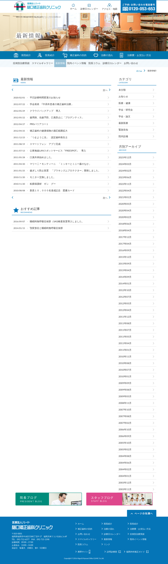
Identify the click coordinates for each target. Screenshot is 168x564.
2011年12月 (125, 316)
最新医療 (123, 123)
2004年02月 (125, 469)
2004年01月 (125, 475)
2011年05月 (125, 336)
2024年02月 (125, 170)
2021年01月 (125, 197)
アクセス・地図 (109, 6)
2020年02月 (125, 217)
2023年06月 (125, 177)
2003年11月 (125, 489)
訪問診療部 (112, 551)
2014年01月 (125, 283)
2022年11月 (125, 183)
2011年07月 (125, 329)
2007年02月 (125, 422)
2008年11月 (125, 402)
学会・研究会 (127, 109)
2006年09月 (125, 436)
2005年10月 (125, 442)
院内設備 (123, 136)
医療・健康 (124, 103)
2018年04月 (125, 230)
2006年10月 (125, 429)
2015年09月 (125, 263)
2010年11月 (125, 356)
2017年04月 (125, 243)
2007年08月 (125, 416)
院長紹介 (50, 55)
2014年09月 (125, 276)
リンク (107, 544)
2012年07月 (125, 296)
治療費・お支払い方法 (139, 55)
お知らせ (123, 96)
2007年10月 (125, 409)
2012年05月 (125, 303)
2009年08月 (125, 389)
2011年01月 (125, 349)
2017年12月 (125, 237)
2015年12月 (125, 256)
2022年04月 (125, 190)
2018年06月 (125, 223)
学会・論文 (124, 116)
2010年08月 (125, 363)
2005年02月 (125, 449)
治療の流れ (107, 55)
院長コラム (94, 63)
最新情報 (60, 63)
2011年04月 (125, 343)
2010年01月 (125, 376)
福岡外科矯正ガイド (135, 551)
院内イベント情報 (76, 63)
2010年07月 (125, 369)
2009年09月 (125, 383)
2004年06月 (125, 462)
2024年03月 (125, 164)
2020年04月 (125, 210)
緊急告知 (123, 129)
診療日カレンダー (89, 6)
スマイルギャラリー (42, 63)
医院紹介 (26, 55)
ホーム (73, 6)
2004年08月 (125, 456)
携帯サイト (83, 551)
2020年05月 (125, 203)
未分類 (122, 89)
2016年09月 (125, 250)
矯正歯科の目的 (78, 55)
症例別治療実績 (21, 63)
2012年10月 (125, 290)
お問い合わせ (131, 63)
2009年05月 (125, 396)
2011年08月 (125, 323)
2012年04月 (125, 310)
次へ (105, 90)
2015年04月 (125, 270)
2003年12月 (125, 482)
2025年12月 (125, 157)
